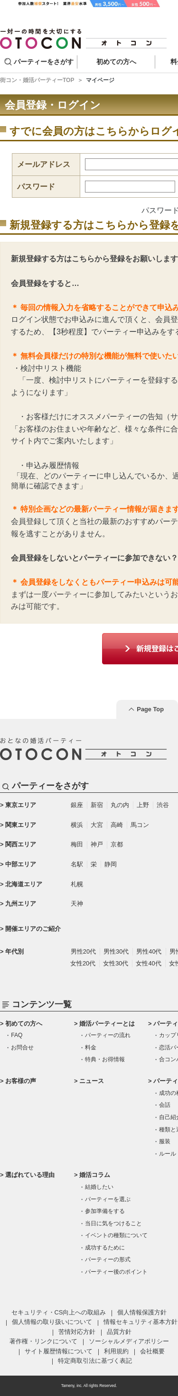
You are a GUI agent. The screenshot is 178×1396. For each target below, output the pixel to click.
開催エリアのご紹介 (33, 928)
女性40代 (148, 963)
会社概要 (152, 1351)
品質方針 (119, 1331)
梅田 (77, 844)
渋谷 (163, 804)
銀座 (77, 804)
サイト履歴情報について (59, 1351)
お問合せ (22, 1047)
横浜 (77, 824)
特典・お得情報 (105, 1059)
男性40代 (148, 951)
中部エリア (20, 864)
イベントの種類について (116, 1235)
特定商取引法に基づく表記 (95, 1360)
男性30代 (116, 951)
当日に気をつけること (113, 1223)
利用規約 (116, 1351)
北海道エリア (23, 884)
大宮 (97, 824)
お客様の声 (20, 1080)
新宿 (97, 804)
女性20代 (82, 963)
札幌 (77, 884)
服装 (164, 1141)
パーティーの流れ (108, 1035)
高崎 (117, 824)
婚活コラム (94, 1174)
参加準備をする (105, 1211)
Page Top (150, 709)
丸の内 (120, 804)
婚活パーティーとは (107, 1023)
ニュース (91, 1080)
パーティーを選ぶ (108, 1199)
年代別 (14, 951)
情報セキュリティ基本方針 (140, 1321)
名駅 (77, 864)
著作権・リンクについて (43, 1341)
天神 (77, 903)
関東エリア (20, 824)
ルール (167, 1153)
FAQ (16, 1035)
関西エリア (20, 844)
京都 (117, 844)
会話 (164, 1105)
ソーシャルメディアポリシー (129, 1341)
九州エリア (20, 903)
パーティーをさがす (44, 61)
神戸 (97, 844)
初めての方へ (23, 1023)
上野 (143, 804)
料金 (90, 1047)
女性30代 (115, 963)
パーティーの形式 (108, 1259)
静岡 (110, 864)
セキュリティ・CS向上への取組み (58, 1312)
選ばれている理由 (30, 1174)
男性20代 (83, 951)
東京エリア (20, 804)
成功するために (105, 1247)
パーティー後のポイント (116, 1271)
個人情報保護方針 (142, 1312)
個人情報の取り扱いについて (52, 1321)
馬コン (140, 824)
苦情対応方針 (76, 1331)
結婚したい (99, 1187)
